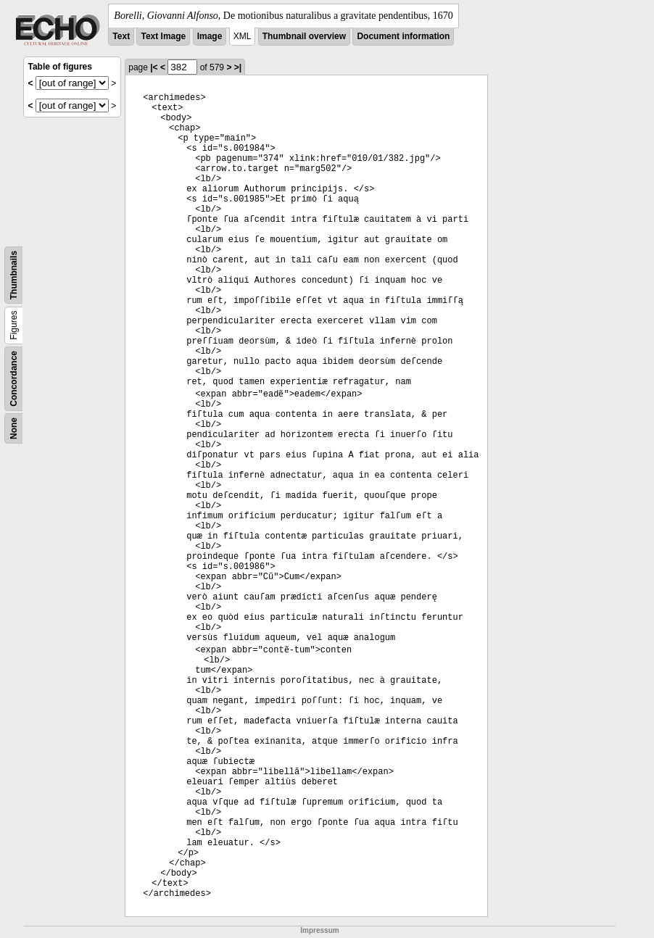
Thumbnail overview (304, 36)
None (14, 428)
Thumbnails (14, 275)
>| (237, 67)
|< (153, 67)
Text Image (163, 36)
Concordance (14, 379)
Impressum (319, 930)
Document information (403, 36)
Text (121, 36)
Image (210, 36)
